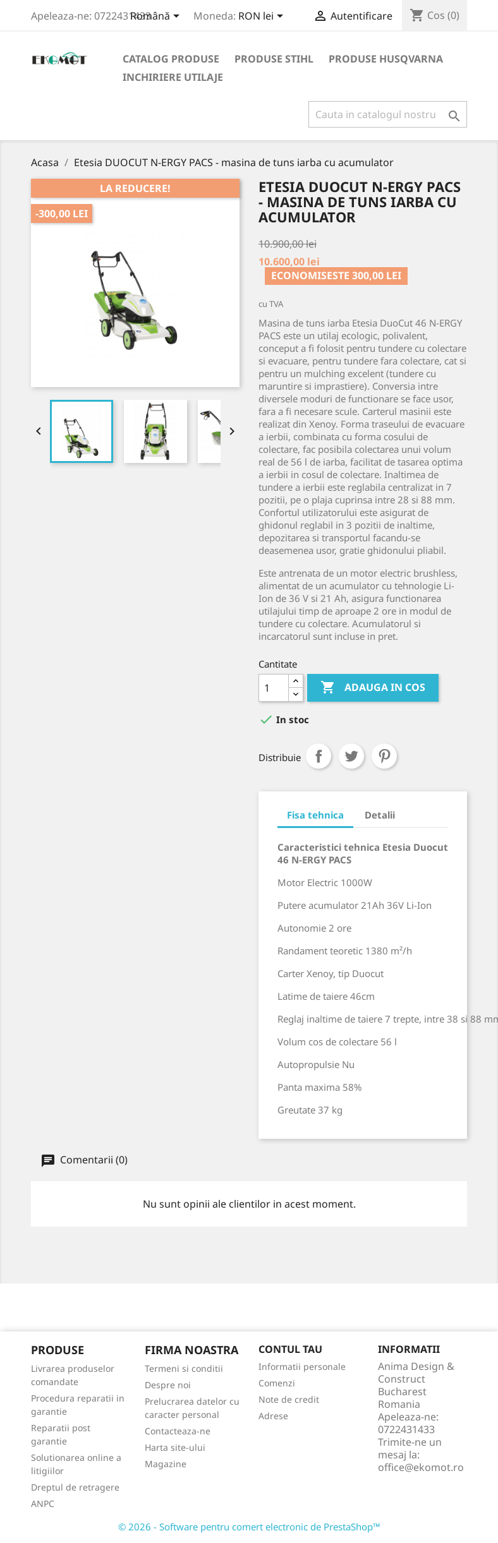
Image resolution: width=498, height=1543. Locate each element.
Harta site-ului (175, 1447)
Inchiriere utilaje (173, 77)
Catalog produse (171, 59)
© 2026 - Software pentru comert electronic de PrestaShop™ (249, 1526)
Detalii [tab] (380, 814)
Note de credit (288, 1399)
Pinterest (384, 756)
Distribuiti (318, 756)
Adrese (273, 1416)
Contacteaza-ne (177, 1431)
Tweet (351, 756)
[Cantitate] (273, 688)
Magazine (165, 1464)
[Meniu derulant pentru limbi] (157, 17)
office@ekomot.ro (421, 1467)
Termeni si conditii (184, 1368)
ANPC (42, 1504)
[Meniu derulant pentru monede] (263, 17)
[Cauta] (387, 114)
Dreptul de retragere (75, 1487)
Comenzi (276, 1383)
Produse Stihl (273, 59)
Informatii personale (302, 1366)
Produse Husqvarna (386, 59)
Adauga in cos (372, 688)
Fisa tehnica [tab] (315, 814)
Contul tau (290, 1349)
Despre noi (168, 1385)
